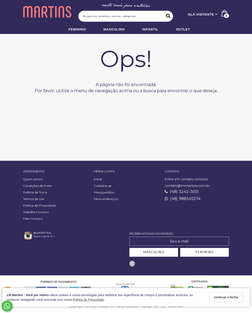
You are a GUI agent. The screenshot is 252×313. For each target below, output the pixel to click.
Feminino (77, 29)
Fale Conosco (33, 218)
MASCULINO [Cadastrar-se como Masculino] (153, 252)
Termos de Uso (33, 199)
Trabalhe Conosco (36, 212)
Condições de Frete (37, 185)
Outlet (183, 29)
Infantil (150, 29)
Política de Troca (35, 192)
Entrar (98, 179)
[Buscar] (168, 16)
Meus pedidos (104, 192)
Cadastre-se (102, 185)
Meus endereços (106, 199)
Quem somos (32, 179)
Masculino (114, 29)
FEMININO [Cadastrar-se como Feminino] (205, 252)
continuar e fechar (226, 297)
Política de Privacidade (88, 299)
